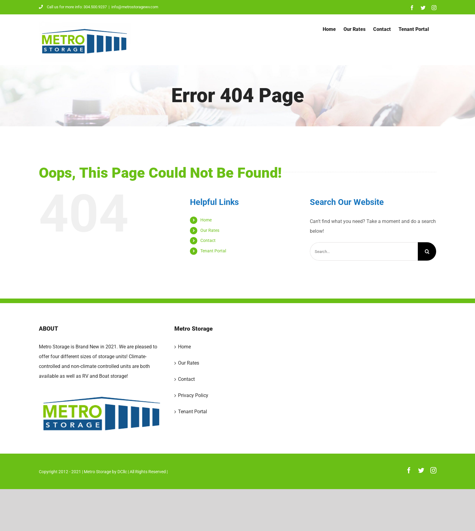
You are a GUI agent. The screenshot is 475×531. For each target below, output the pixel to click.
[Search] (427, 251)
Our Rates (209, 230)
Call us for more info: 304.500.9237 (73, 7)
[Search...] (364, 251)
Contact (208, 240)
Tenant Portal (213, 250)
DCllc (122, 471)
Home (206, 219)
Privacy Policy (193, 395)
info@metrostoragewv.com (134, 7)
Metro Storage (97, 471)
